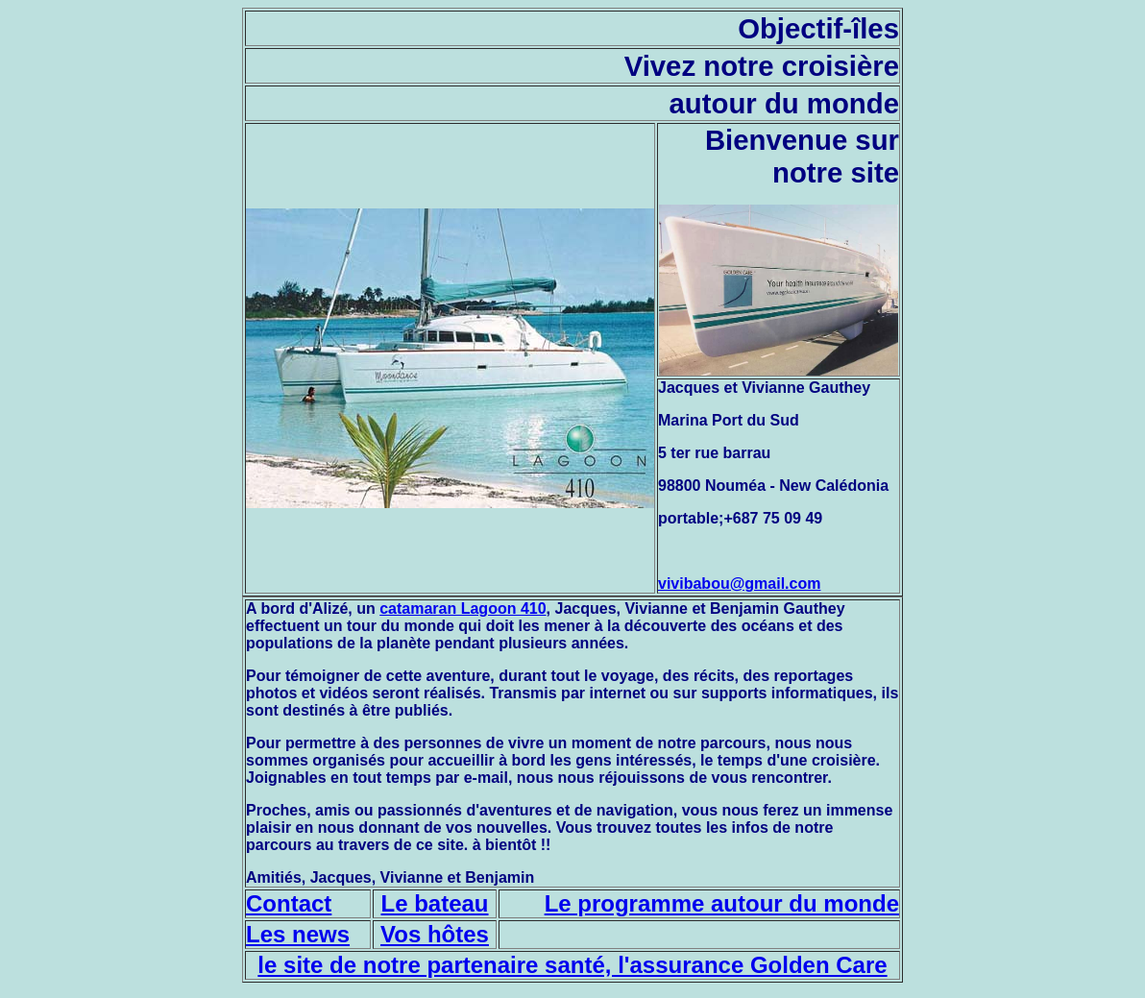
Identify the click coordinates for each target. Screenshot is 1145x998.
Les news (298, 934)
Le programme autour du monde (722, 903)
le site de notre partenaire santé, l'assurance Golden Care (572, 965)
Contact (288, 903)
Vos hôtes (434, 934)
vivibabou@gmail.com (739, 583)
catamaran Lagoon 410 (462, 608)
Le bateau (434, 903)
